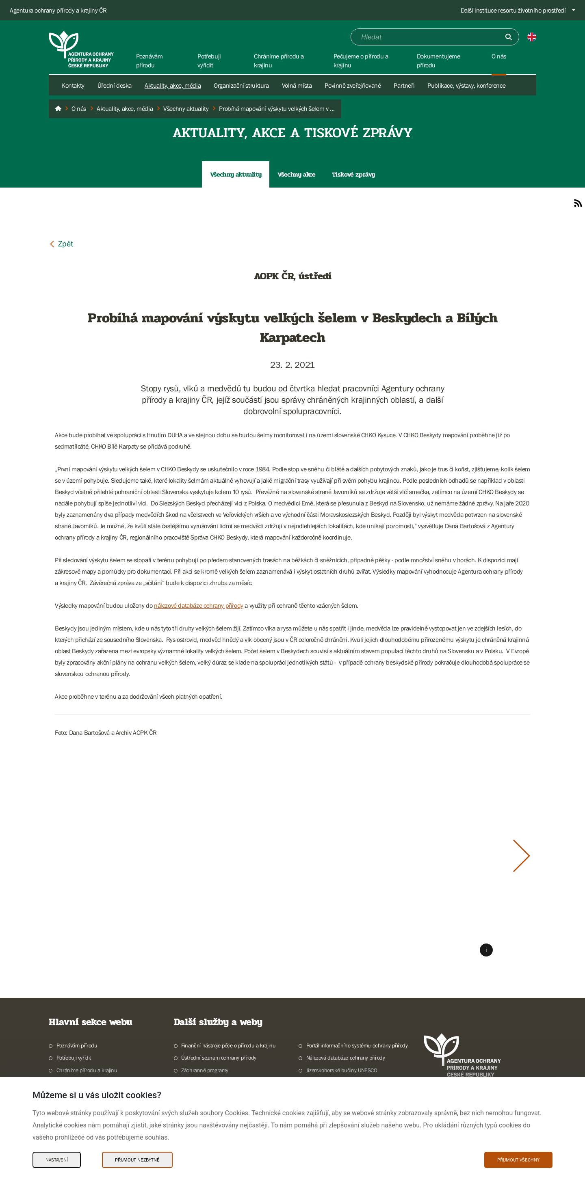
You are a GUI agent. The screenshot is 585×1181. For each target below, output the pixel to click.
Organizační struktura (241, 85)
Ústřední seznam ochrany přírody (218, 1057)
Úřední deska (115, 85)
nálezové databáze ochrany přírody (198, 605)
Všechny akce (296, 174)
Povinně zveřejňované (353, 85)
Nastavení (57, 1160)
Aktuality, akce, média (173, 85)
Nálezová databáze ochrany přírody (345, 1057)
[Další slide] (522, 856)
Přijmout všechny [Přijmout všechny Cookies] (518, 1160)
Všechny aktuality (235, 174)
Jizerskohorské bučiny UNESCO (341, 1070)
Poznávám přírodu (77, 1045)
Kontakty (72, 85)
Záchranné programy (204, 1070)
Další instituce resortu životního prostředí (513, 10)
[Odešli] (508, 37)
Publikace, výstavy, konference (466, 85)
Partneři (404, 85)
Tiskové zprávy (353, 174)
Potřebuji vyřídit (73, 1057)
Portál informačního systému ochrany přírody (357, 1045)
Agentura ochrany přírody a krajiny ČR (58, 10)
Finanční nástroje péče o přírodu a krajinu (228, 1045)
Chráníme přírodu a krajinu (86, 1070)
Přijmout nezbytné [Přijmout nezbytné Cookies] (137, 1160)
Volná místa (297, 85)
